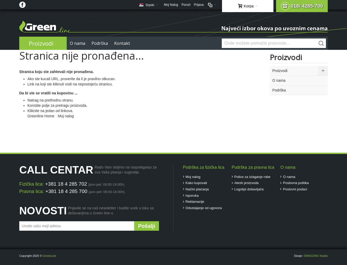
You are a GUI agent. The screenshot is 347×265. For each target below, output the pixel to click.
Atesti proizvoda (246, 183)
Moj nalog (66, 116)
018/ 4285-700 (302, 6)
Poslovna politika (296, 183)
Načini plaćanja (197, 189)
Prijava (199, 5)
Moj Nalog (171, 5)
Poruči (185, 5)
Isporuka (192, 195)
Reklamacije (195, 202)
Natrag (32, 100)
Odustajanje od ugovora (204, 208)
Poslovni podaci (295, 189)
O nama (289, 177)
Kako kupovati (196, 183)
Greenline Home (40, 116)
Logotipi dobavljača (249, 189)
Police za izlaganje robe (252, 177)
